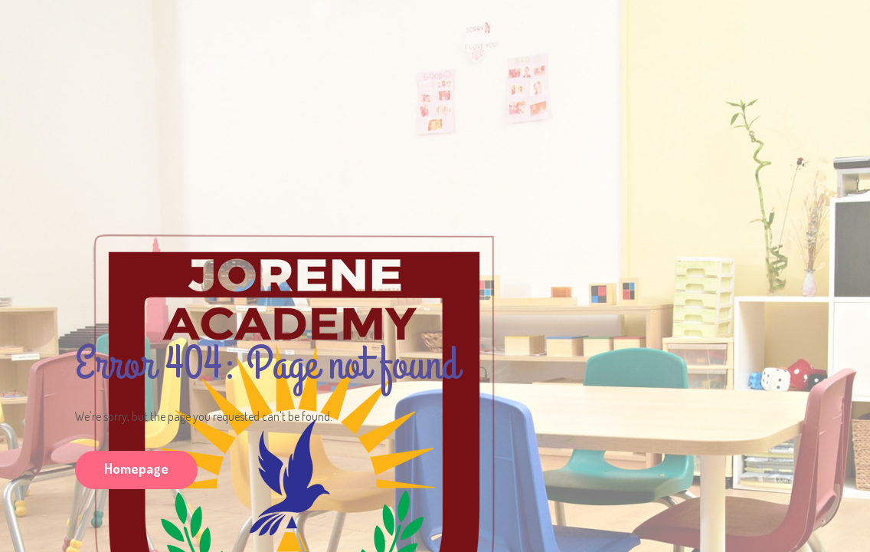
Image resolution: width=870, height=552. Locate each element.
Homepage (136, 468)
